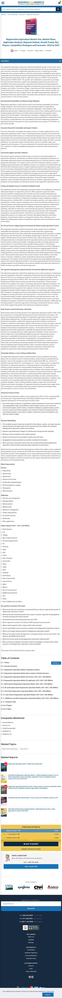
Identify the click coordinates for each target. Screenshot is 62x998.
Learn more (50, 991)
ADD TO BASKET (30, 844)
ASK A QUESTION (31, 866)
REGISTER (31, 908)
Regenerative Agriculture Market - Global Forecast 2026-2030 (25, 764)
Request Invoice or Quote (31, 849)
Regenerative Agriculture (10, 749)
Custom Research (31, 955)
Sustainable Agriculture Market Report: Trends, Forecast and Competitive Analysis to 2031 (33, 797)
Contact (31, 966)
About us (31, 937)
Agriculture (23, 749)
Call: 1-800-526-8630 (31, 862)
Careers (31, 939)
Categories (31, 950)
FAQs (31, 968)
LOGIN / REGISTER (31, 971)
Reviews (31, 942)
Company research (31, 953)
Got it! (48, 994)
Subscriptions (31, 958)
